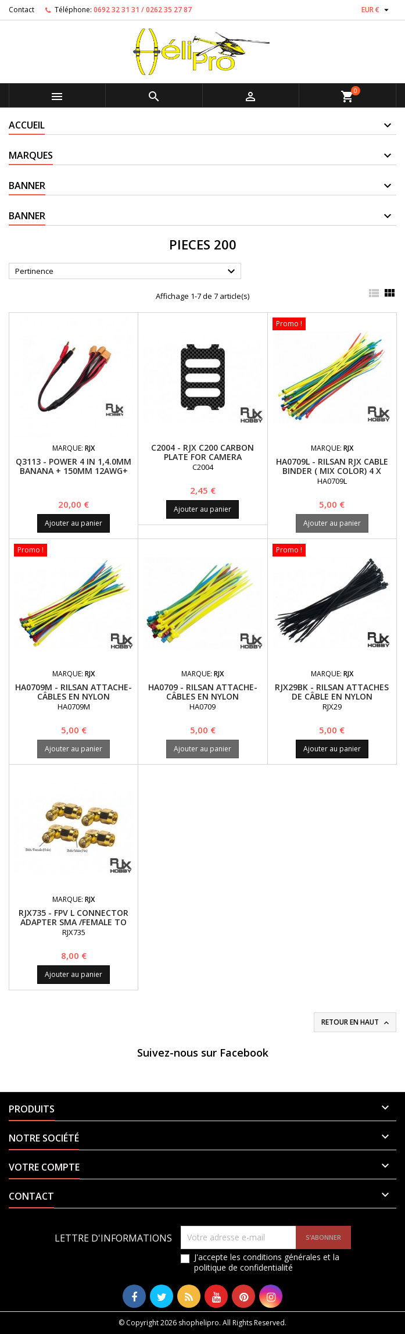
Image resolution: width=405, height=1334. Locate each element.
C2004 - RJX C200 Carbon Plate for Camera (202, 452)
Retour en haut (356, 1022)
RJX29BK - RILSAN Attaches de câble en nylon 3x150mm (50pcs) (332, 696)
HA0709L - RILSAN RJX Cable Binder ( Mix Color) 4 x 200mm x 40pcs (332, 471)
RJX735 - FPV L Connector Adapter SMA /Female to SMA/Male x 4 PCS (73, 922)
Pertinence (126, 272)
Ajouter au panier (73, 523)
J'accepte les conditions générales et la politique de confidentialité (266, 1262)
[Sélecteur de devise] (376, 10)
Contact (21, 10)
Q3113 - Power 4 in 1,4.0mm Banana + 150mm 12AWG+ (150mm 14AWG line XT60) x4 (73, 471)
